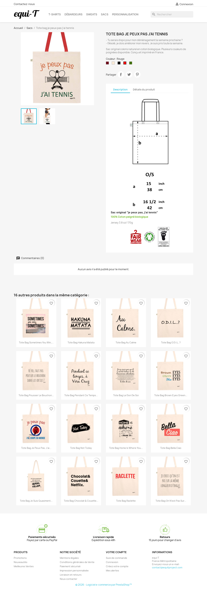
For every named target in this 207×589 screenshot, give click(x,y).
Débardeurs (73, 14)
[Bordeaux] (108, 64)
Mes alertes (112, 570)
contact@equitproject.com (167, 567)
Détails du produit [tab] (144, 89)
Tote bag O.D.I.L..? (171, 342)
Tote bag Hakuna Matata (81, 342)
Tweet (129, 74)
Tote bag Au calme (126, 342)
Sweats (91, 14)
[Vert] (131, 64)
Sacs (104, 14)
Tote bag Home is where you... (126, 447)
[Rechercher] (172, 14)
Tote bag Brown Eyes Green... (170, 395)
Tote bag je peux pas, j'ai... (36, 447)
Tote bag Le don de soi (126, 395)
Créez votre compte (117, 566)
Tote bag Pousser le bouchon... (36, 395)
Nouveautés (20, 562)
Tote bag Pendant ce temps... (81, 395)
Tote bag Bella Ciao (170, 447)
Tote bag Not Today (81, 447)
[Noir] (120, 64)
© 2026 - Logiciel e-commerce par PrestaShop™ (103, 584)
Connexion (112, 562)
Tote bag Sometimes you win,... (36, 342)
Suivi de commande (116, 557)
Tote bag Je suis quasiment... (36, 500)
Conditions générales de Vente (77, 562)
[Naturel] (114, 64)
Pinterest (137, 74)
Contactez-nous (24, 4)
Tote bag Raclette (126, 500)
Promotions (20, 557)
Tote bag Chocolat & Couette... (81, 500)
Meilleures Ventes (24, 566)
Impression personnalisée (74, 570)
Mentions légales (69, 557)
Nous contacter (68, 578)
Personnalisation (125, 14)
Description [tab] (120, 89)
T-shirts (55, 14)
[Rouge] (125, 64)
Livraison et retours (71, 574)
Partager (121, 74)
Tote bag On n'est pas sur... (171, 500)
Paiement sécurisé (70, 566)
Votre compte (116, 552)
